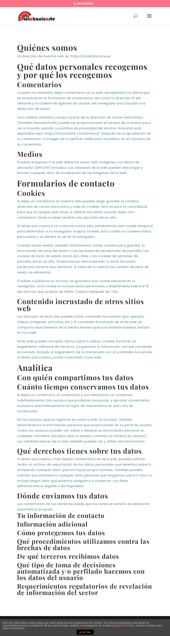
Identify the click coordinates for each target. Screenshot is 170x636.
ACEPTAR (85, 632)
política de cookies (123, 625)
